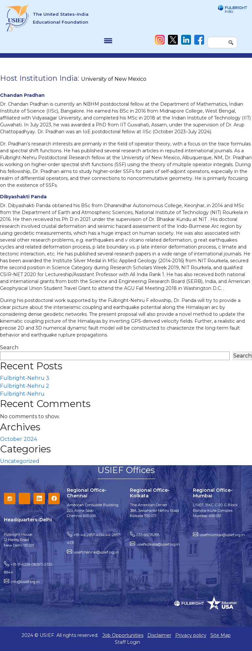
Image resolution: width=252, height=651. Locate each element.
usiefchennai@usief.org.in (96, 552)
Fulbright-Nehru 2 (24, 386)
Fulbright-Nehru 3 (24, 378)
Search (9, 347)
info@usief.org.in (25, 581)
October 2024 (18, 439)
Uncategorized (19, 461)
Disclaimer (159, 635)
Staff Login (127, 642)
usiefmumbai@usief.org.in (222, 534)
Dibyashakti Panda (23, 197)
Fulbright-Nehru (22, 394)
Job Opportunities (122, 635)
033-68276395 (147, 534)
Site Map (220, 635)
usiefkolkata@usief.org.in (158, 544)
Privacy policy (190, 635)
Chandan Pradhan (22, 95)
